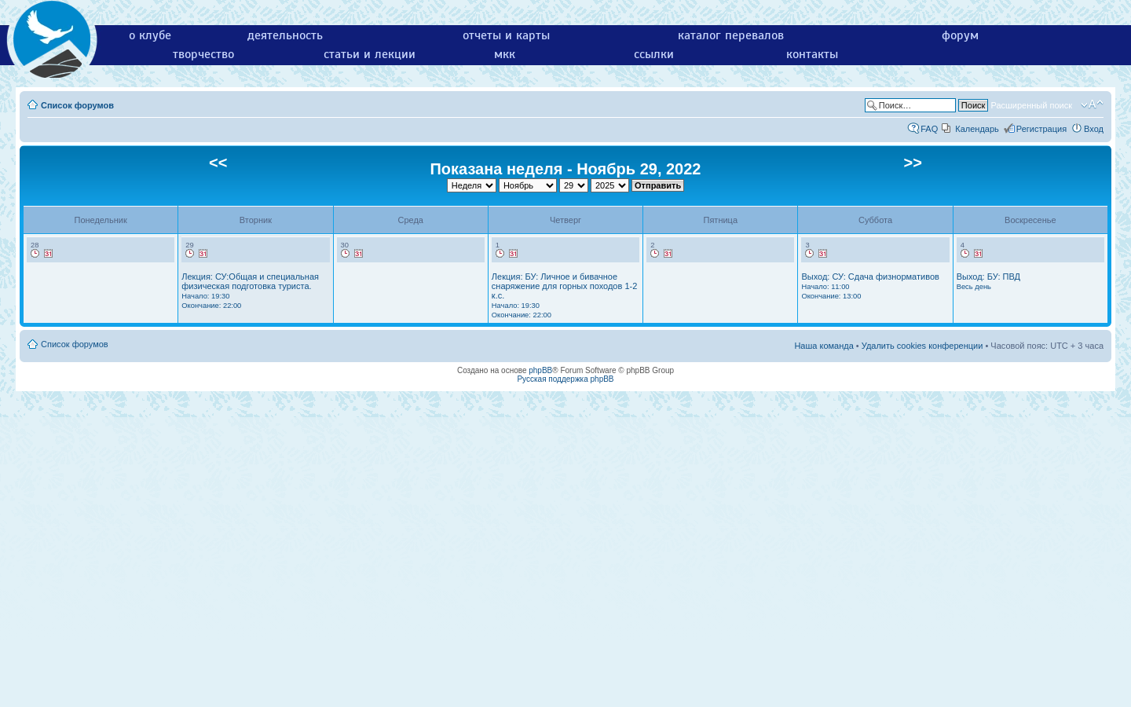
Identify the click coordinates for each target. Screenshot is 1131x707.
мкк (504, 54)
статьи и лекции (369, 54)
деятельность (285, 35)
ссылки (654, 54)
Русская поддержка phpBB (565, 379)
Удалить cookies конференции (922, 345)
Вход (1094, 129)
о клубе (150, 35)
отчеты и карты (506, 35)
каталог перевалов (731, 35)
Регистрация (1041, 129)
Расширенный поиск (1031, 105)
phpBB (540, 370)
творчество (203, 54)
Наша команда (823, 345)
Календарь (977, 129)
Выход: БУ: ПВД (988, 281)
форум (960, 35)
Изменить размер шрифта (1092, 104)
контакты (812, 54)
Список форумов (77, 105)
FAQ (929, 129)
